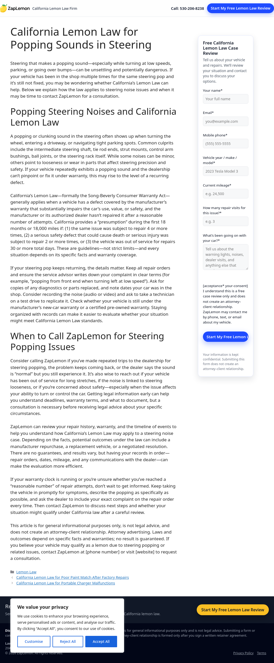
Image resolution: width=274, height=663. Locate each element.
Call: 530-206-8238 (187, 8)
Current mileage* (225, 189)
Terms (261, 653)
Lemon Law (26, 571)
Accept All (101, 641)
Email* (225, 117)
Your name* (225, 94)
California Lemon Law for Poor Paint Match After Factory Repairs (72, 577)
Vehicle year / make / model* (225, 164)
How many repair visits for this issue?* (225, 214)
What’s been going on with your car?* (225, 252)
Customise (34, 641)
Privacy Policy (243, 653)
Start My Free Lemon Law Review (240, 8)
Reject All (68, 641)
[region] (67, 625)
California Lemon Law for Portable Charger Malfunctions (65, 583)
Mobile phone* (225, 139)
